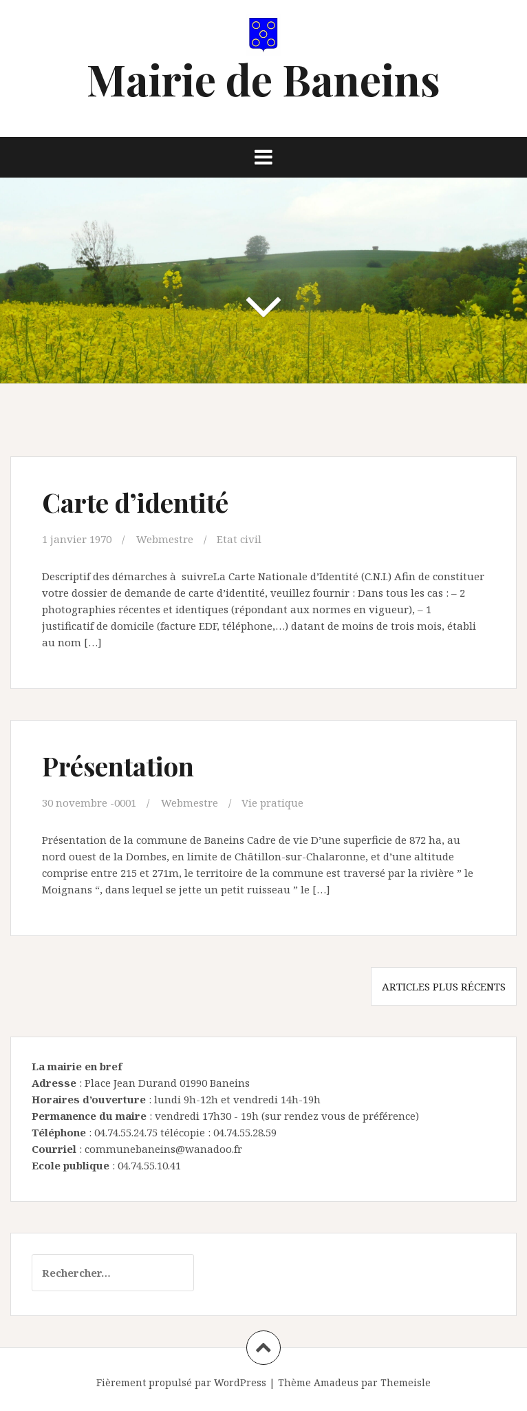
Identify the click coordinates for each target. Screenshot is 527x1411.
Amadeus (336, 1382)
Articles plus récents (444, 986)
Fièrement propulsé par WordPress (181, 1382)
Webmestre (164, 539)
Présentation (118, 765)
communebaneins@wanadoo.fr (163, 1149)
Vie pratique (272, 802)
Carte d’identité (135, 502)
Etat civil (239, 539)
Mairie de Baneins (263, 78)
